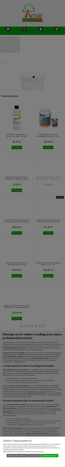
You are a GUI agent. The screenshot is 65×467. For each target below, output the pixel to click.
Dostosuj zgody (34, 455)
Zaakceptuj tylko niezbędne (17, 455)
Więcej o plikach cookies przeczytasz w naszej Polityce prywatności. (23, 451)
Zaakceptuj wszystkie (50, 455)
